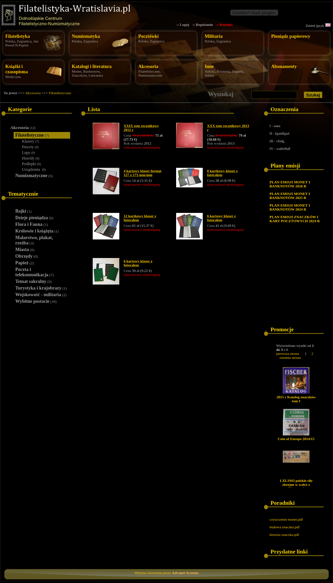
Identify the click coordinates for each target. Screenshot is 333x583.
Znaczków (79, 75)
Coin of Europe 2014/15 (296, 439)
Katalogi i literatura (92, 66)
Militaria (214, 36)
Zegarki (237, 71)
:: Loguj (182, 25)
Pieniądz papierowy (290, 36)
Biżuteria (223, 71)
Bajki (23, 211)
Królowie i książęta (36, 230)
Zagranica (24, 41)
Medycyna (13, 77)
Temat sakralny (33, 281)
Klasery (30, 141)
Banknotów (91, 71)
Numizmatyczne (150, 75)
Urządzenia (34, 169)
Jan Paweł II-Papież (21, 43)
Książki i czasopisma (16, 69)
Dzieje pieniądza (34, 217)
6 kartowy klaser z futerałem (221, 218)
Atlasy (209, 75)
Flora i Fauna (31, 224)
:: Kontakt (224, 25)
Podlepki (31, 164)
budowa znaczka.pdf (284, 527)
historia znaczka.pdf (284, 535)
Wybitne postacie (35, 301)
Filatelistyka (17, 36)
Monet (76, 71)
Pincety (30, 147)
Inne (209, 66)
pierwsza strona (287, 354)
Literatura (96, 75)
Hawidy (30, 158)
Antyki (210, 71)
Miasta (24, 249)
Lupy (28, 152)
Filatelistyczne (149, 71)
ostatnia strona (290, 357)
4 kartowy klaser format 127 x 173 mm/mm (143, 173)
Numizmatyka (86, 36)
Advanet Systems (185, 573)
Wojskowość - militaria (40, 294)
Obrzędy (26, 256)
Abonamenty (284, 66)
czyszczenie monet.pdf (286, 519)
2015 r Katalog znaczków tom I (296, 399)
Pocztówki (148, 36)
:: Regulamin (202, 25)
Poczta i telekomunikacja (34, 272)
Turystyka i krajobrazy (41, 288)
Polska (10, 41)
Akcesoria (148, 66)
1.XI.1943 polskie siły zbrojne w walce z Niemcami (296, 484)
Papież (24, 262)
